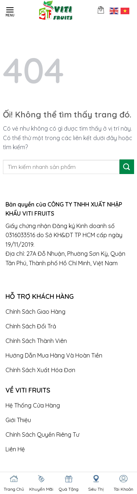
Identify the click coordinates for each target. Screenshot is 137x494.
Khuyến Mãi (41, 489)
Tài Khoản (123, 489)
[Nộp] (126, 166)
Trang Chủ (14, 489)
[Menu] (9, 10)
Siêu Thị (96, 489)
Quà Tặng (69, 489)
